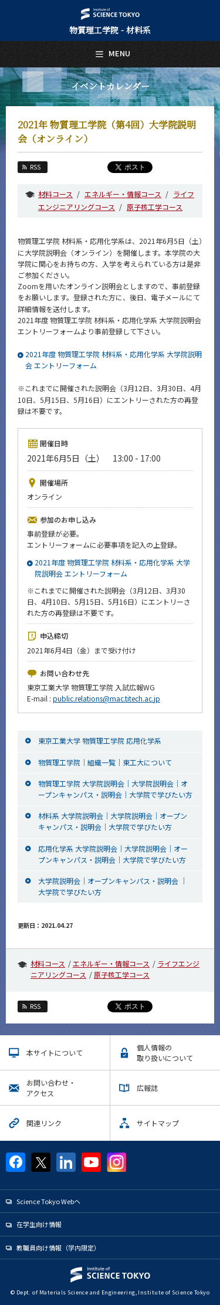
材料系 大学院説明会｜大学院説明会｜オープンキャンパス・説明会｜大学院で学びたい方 (112, 821)
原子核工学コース (154, 207)
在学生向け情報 (39, 1224)
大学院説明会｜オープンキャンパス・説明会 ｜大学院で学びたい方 (112, 886)
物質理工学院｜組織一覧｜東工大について (105, 762)
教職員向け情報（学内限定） (58, 1247)
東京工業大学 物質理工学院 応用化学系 (99, 740)
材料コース (55, 194)
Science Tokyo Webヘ (48, 1201)
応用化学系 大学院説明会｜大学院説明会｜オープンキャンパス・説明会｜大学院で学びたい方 (113, 854)
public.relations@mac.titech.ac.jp (106, 698)
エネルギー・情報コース (122, 194)
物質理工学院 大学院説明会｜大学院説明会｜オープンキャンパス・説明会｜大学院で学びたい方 (115, 788)
